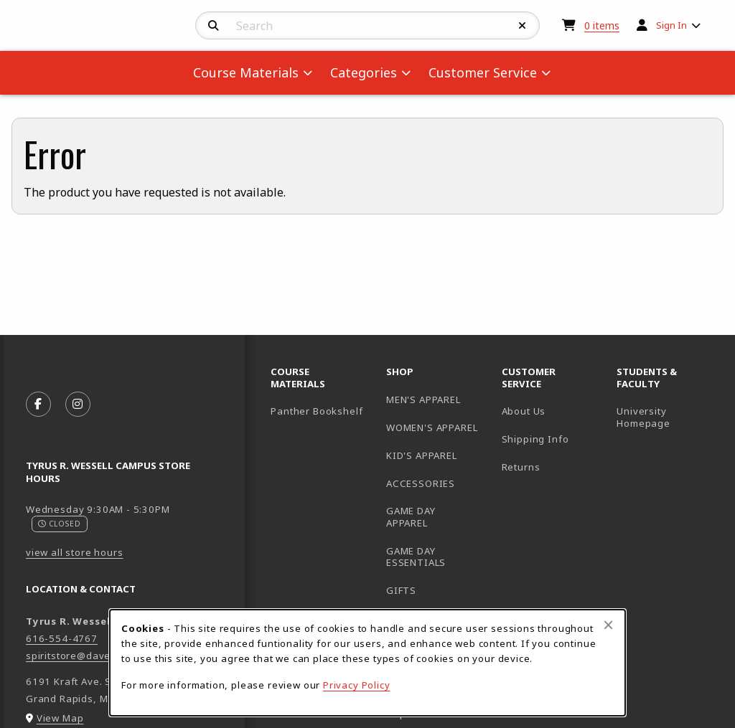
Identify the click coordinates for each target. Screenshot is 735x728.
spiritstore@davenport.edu (92, 655)
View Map (60, 718)
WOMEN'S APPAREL (431, 427)
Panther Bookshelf (323, 410)
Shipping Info (535, 438)
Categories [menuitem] (363, 72)
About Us (524, 411)
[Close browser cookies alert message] (608, 624)
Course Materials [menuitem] (246, 72)
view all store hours (74, 552)
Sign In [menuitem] (671, 25)
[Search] (213, 26)
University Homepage (669, 417)
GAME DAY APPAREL (411, 516)
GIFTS (401, 590)
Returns (521, 466)
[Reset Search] (522, 26)
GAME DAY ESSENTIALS (416, 556)
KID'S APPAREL (421, 455)
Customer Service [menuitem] (483, 72)
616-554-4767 (62, 638)
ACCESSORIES (420, 483)
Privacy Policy (356, 685)
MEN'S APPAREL (423, 399)
